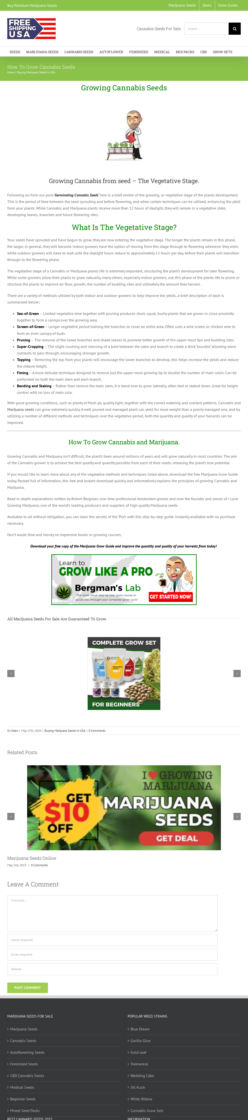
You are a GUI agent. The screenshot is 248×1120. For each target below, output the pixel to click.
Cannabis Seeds (23, 1040)
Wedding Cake (142, 1075)
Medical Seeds (22, 1087)
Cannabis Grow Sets (147, 1110)
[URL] (112, 969)
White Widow (141, 1098)
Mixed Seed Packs (25, 1110)
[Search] (235, 29)
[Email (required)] (112, 955)
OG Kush (138, 1087)
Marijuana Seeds (24, 1029)
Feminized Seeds (24, 1063)
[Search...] (206, 29)
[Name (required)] (112, 940)
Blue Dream (140, 1029)
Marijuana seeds (20, 409)
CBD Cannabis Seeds (27, 1075)
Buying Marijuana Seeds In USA (65, 731)
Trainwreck (139, 1063)
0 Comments (97, 731)
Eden (14, 731)
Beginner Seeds (23, 1098)
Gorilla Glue (140, 1040)
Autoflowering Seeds (27, 1052)
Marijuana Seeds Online (31, 858)
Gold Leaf (138, 1052)
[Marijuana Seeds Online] (124, 767)
